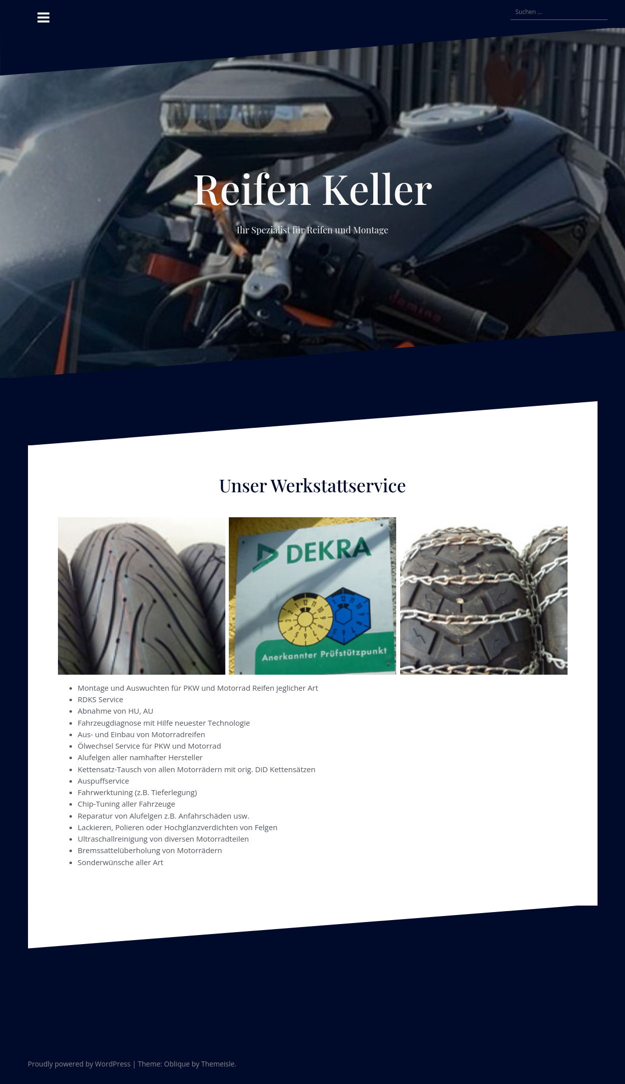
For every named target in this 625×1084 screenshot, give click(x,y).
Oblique (177, 1064)
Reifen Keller (313, 187)
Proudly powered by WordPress (79, 1064)
